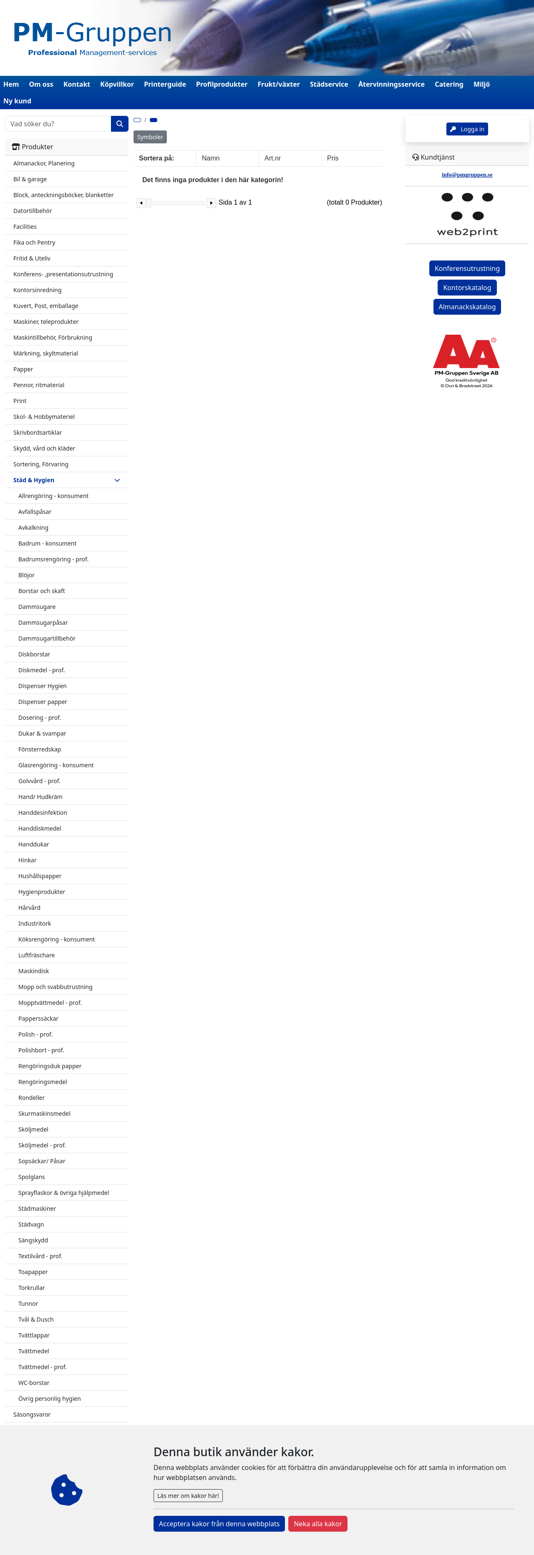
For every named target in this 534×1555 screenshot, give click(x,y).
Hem (11, 84)
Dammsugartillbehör (47, 638)
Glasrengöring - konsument (56, 765)
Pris (333, 158)
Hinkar (27, 860)
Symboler (150, 137)
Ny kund (17, 100)
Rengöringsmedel (42, 1082)
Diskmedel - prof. (41, 670)
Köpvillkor (117, 84)
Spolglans (31, 1177)
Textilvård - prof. (40, 1256)
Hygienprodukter (41, 892)
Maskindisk (33, 971)
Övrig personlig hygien (49, 1398)
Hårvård (29, 907)
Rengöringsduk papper (49, 1066)
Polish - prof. (35, 1034)
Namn (211, 158)
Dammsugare (36, 607)
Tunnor (28, 1303)
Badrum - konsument (47, 543)
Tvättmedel (33, 1351)
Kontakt (76, 84)
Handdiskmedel (39, 828)
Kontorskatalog (467, 287)
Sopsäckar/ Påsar (41, 1161)
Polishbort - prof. (41, 1050)
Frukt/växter (279, 84)
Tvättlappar (34, 1335)
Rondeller (31, 1098)
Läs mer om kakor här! (188, 1496)
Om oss (41, 84)
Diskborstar (34, 654)
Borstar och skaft (41, 591)
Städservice (329, 84)
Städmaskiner (37, 1208)
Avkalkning (33, 527)
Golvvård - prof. (39, 781)
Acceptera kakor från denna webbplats (219, 1523)
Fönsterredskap (39, 749)
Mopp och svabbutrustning (55, 987)
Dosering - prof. (39, 717)
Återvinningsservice (391, 84)
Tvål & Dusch (36, 1319)
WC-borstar (34, 1383)
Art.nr (272, 158)
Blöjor (26, 575)
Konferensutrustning (467, 268)
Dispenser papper (42, 702)
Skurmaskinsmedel (44, 1113)
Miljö (482, 84)
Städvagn (31, 1224)
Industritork (34, 923)
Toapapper (33, 1272)
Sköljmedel (33, 1129)
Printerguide (165, 84)
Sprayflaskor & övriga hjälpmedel (63, 1193)
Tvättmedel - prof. (42, 1367)
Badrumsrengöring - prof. (53, 559)
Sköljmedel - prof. (42, 1145)
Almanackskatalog (467, 306)
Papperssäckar (38, 1018)
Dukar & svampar (42, 733)
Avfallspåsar (34, 512)
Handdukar (33, 844)
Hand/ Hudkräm (40, 797)
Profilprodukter (222, 84)
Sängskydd (33, 1240)
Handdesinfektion (42, 812)
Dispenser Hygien (42, 686)
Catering (449, 84)
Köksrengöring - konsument (56, 939)
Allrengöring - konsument (53, 496)
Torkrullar (31, 1288)
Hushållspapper (40, 876)
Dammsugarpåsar (43, 622)
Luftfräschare (36, 955)
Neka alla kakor (318, 1523)
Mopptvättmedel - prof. (50, 1003)
